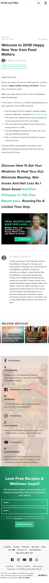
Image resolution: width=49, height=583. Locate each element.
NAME (6, 503)
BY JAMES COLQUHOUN (20, 257)
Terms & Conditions (23, 566)
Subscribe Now (24, 524)
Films (43, 547)
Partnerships (35, 550)
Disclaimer (10, 566)
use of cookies (24, 578)
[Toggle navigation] (45, 3)
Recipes (16, 547)
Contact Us (22, 550)
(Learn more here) (39, 114)
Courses (7, 547)
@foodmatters (14, 360)
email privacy (18, 518)
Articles (35, 547)
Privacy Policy (38, 566)
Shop (11, 550)
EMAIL (6, 511)
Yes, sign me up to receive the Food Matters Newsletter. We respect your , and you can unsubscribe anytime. (25, 517)
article (5, 37)
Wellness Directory (24, 553)
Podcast (25, 547)
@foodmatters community (20, 389)
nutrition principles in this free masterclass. (18, 195)
